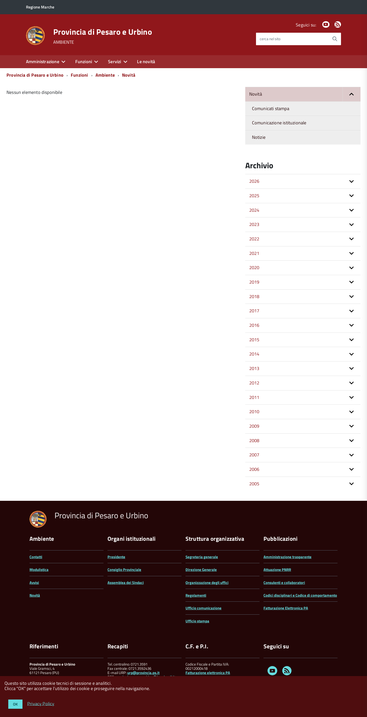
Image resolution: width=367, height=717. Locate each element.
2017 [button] (254, 310)
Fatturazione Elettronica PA (286, 608)
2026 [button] (254, 181)
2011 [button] (254, 397)
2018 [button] (254, 296)
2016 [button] (254, 325)
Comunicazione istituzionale (279, 122)
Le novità (146, 61)
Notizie (259, 137)
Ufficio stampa (197, 621)
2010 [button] (254, 411)
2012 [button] (254, 382)
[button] (351, 94)
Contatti (36, 557)
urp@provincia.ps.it (143, 673)
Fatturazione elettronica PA (208, 673)
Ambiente (105, 75)
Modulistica (39, 569)
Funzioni (83, 61)
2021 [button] (254, 253)
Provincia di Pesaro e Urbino (102, 32)
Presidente (116, 557)
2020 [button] (254, 267)
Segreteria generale (202, 557)
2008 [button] (254, 440)
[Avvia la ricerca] (334, 39)
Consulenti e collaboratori (284, 582)
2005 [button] (254, 483)
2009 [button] (254, 426)
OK (15, 704)
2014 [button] (254, 354)
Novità (128, 75)
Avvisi (34, 582)
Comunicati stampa (270, 108)
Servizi (114, 61)
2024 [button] (254, 210)
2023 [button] (254, 224)
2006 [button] (254, 469)
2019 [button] (254, 282)
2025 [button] (254, 195)
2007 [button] (254, 454)
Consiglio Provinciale (124, 569)
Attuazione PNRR (277, 569)
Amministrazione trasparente (288, 557)
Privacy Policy (40, 703)
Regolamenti (196, 595)
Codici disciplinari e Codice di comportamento (300, 595)
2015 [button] (254, 339)
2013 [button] (254, 368)
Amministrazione (42, 61)
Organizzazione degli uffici (207, 582)
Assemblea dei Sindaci (126, 582)
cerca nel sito (270, 39)
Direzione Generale (201, 569)
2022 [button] (254, 238)
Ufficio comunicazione (204, 608)
